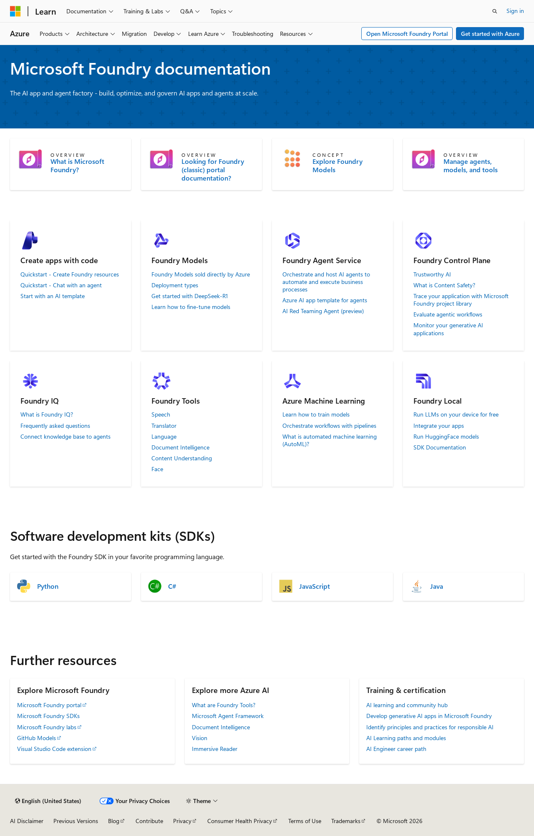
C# (172, 586)
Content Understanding (181, 458)
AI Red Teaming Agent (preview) (323, 311)
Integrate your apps (438, 425)
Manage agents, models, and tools (470, 165)
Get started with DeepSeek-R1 (189, 296)
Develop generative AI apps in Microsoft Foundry (429, 716)
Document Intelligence (180, 447)
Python (47, 586)
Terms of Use (304, 821)
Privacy (182, 821)
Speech (160, 414)
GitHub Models (36, 738)
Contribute (149, 821)
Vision (199, 738)
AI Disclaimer (26, 821)
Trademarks (345, 821)
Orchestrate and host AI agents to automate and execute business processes (326, 282)
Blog (113, 821)
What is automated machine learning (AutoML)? (329, 440)
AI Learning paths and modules (406, 738)
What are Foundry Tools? (223, 705)
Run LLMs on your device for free (456, 414)
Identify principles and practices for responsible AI (430, 727)
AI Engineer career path (396, 749)
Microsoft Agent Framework (228, 716)
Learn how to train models (316, 414)
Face (157, 469)
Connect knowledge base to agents (65, 436)
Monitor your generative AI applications (448, 328)
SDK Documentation (439, 447)
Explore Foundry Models (337, 165)
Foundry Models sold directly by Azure (200, 274)
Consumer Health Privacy (239, 821)
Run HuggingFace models (446, 436)
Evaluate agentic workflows (447, 314)
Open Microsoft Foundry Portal (407, 34)
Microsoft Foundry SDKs (48, 716)
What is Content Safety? (444, 285)
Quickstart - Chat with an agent (61, 285)
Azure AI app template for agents (324, 300)
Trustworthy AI (432, 274)
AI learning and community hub (407, 705)
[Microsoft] (15, 11)
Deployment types (174, 285)
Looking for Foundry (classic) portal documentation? (212, 169)
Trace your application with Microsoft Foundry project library (461, 299)
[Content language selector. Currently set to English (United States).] (48, 801)
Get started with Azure (490, 34)
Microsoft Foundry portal (49, 705)
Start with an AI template (52, 296)
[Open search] (494, 11)
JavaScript (314, 586)
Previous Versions (75, 821)
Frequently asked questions (55, 425)
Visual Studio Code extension (54, 749)
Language (163, 436)
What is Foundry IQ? (46, 414)
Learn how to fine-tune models (190, 307)
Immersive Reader (214, 749)
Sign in (515, 11)
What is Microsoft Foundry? (77, 165)
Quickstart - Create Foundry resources (69, 274)
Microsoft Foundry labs (46, 727)
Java (436, 586)
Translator (163, 425)
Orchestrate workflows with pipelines (329, 425)
